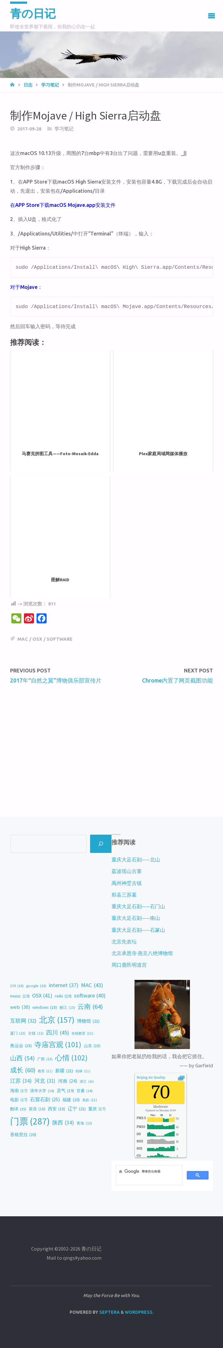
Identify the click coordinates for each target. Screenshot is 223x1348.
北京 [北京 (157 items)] (56, 1020)
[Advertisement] (111, 737)
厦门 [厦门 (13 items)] (18, 1033)
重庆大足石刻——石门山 (138, 906)
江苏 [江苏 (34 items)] (21, 1081)
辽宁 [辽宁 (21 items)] (77, 1109)
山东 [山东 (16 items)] (92, 1046)
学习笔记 (50, 84)
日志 (28, 84)
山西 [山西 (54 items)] (22, 1058)
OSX (37, 639)
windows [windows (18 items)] (44, 1007)
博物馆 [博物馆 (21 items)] (88, 1021)
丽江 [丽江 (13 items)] (67, 1007)
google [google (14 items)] (36, 986)
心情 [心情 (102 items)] (71, 1057)
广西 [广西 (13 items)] (45, 1059)
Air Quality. (151, 1077)
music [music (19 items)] (20, 996)
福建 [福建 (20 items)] (71, 1100)
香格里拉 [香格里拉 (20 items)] (23, 1135)
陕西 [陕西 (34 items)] (63, 1123)
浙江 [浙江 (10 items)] (87, 1082)
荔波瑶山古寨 (127, 871)
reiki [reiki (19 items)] (63, 996)
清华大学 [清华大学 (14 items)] (42, 1091)
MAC (22, 639)
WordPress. (139, 1312)
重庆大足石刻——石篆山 (138, 930)
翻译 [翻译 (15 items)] (18, 1109)
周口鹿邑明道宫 (129, 965)
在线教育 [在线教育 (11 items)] (82, 1033)
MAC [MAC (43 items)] (92, 985)
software (59, 639)
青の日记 (33, 14)
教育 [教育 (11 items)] (45, 1071)
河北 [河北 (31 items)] (44, 1081)
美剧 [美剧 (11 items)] (89, 1100)
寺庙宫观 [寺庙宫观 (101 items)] (57, 1044)
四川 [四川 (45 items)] (57, 1032)
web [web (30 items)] (20, 1007)
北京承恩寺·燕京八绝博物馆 (142, 953)
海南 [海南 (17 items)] (18, 1091)
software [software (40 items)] (90, 996)
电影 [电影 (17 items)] (18, 1100)
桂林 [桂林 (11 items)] (83, 1071)
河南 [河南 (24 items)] (67, 1081)
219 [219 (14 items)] (17, 986)
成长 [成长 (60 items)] (22, 1070)
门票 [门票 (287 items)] (30, 1121)
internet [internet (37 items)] (63, 986)
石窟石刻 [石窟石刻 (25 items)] (45, 1099)
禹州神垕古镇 (127, 883)
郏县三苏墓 (124, 895)
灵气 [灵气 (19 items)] (65, 1091)
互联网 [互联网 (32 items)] (23, 1021)
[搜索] (148, 1171)
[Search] (101, 844)
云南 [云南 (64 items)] (90, 1007)
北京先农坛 (124, 941)
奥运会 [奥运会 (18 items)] (21, 1046)
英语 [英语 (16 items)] (37, 1109)
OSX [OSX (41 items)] (42, 996)
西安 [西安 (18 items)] (56, 1109)
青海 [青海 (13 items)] (84, 1123)
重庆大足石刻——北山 (136, 859)
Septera (109, 1312)
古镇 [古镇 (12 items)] (35, 1033)
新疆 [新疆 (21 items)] (64, 1071)
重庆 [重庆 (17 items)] (97, 1109)
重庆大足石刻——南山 (136, 918)
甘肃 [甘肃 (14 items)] (85, 1091)
